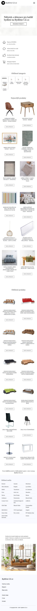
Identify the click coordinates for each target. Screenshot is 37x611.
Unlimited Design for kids (18, 501)
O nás (3, 598)
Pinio (3, 492)
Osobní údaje (5, 595)
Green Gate (4, 512)
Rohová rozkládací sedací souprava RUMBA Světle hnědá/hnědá (27, 373)
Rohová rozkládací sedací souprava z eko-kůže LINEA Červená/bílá (27, 312)
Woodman (28, 483)
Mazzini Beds (29, 498)
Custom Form (5, 501)
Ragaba (15, 486)
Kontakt (4, 601)
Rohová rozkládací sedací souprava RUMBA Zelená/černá (10, 402)
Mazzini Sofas (17, 505)
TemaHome (16, 489)
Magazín (4, 587)
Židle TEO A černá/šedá (27, 429)
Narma (3, 495)
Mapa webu (5, 590)
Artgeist (27, 510)
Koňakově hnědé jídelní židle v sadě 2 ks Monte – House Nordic (10, 120)
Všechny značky (6, 584)
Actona (27, 515)
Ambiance (4, 498)
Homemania (16, 498)
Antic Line (16, 492)
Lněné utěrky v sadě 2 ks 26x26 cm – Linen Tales (27, 180)
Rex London (16, 512)
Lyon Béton (28, 486)
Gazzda (15, 483)
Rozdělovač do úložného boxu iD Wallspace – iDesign (27, 239)
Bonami (3, 483)
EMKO (3, 489)
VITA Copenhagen (18, 510)
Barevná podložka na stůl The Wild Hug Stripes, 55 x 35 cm (9, 209)
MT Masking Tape (30, 512)
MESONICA (4, 510)
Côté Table (4, 505)
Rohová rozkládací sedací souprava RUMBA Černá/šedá (10, 373)
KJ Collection (29, 489)
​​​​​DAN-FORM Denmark (4, 516)
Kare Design (17, 495)
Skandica (28, 492)
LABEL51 (28, 501)
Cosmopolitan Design (29, 506)
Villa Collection (5, 486)
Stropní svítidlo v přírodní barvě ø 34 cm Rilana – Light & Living (9, 239)
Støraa (27, 495)
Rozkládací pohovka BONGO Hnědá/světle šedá (27, 402)
